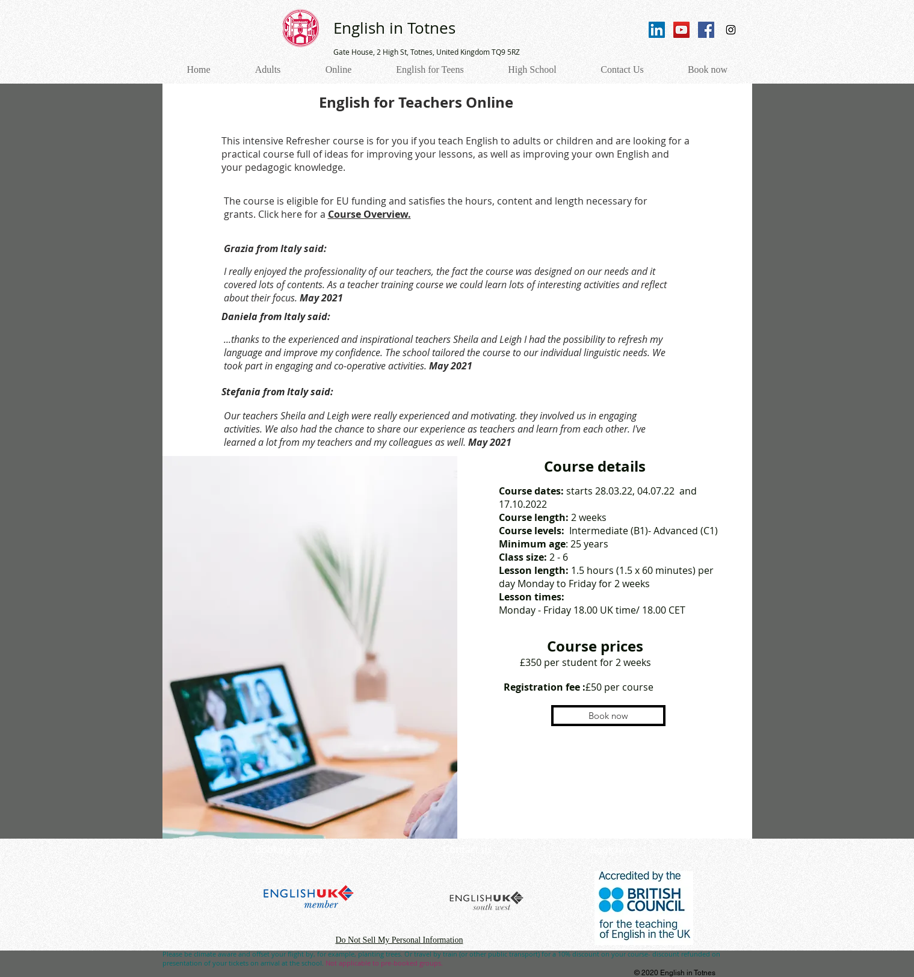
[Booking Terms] (289, 850)
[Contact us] (468, 850)
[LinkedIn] (657, 30)
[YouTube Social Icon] (681, 30)
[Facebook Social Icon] (706, 30)
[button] (608, 715)
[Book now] (612, 850)
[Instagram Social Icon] (731, 30)
